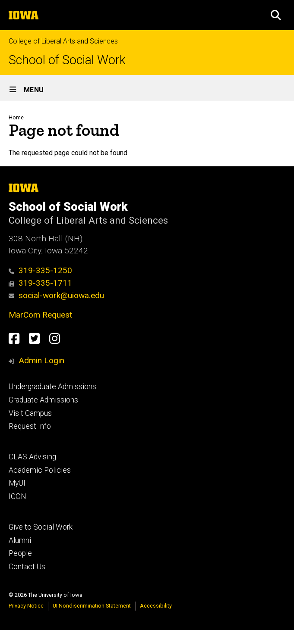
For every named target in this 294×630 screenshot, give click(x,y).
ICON (17, 496)
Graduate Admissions (43, 400)
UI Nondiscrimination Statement (92, 605)
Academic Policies (40, 470)
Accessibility (156, 605)
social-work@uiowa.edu (56, 295)
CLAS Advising (32, 456)
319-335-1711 (40, 283)
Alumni (20, 540)
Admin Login (41, 360)
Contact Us (27, 566)
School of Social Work (67, 60)
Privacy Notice (26, 605)
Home (16, 117)
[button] (276, 15)
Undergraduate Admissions (52, 386)
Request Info (30, 426)
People (20, 553)
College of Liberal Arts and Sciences (63, 41)
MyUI (17, 483)
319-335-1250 (40, 270)
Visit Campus (30, 413)
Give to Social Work (41, 527)
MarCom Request (40, 315)
